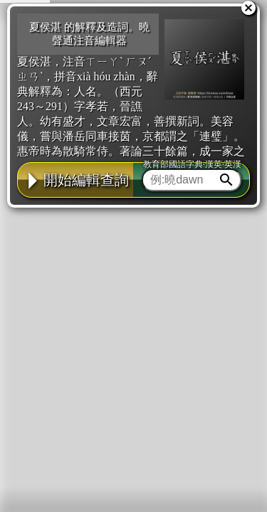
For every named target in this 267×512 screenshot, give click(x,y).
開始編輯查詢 (75, 180)
